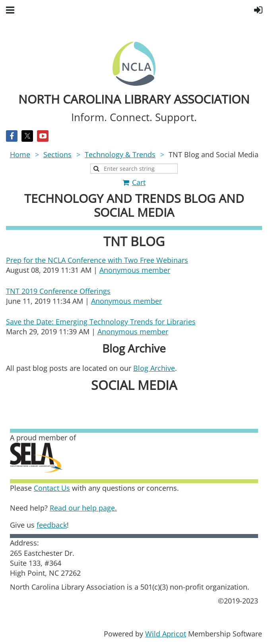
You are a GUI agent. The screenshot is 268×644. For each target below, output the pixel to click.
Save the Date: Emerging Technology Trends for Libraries (101, 321)
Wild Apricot (165, 633)
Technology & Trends (120, 154)
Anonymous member (134, 270)
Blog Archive (154, 368)
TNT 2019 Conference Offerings (58, 291)
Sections (57, 154)
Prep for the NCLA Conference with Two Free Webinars (97, 260)
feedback (52, 525)
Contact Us (52, 488)
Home (20, 154)
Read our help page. (83, 508)
